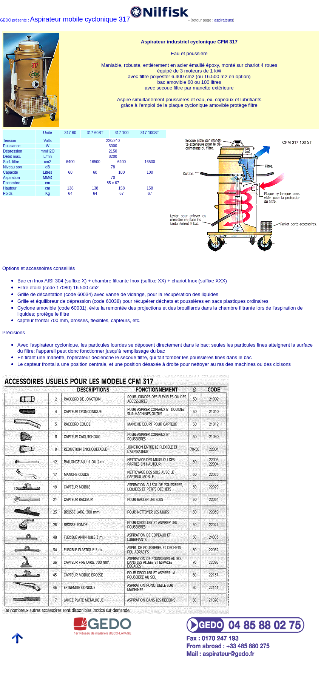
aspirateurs (224, 20)
